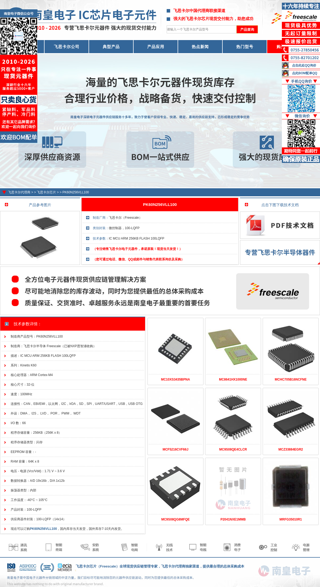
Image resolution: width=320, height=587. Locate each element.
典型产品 (111, 46)
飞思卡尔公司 (66, 46)
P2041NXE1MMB (233, 519)
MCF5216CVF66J (176, 449)
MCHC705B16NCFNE (290, 379)
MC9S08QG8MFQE (175, 519)
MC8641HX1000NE (233, 379)
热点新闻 (200, 46)
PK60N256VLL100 (75, 192)
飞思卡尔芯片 (46, 192)
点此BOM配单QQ (304, 73)
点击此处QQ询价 (304, 65)
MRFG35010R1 (290, 519)
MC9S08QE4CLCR (233, 449)
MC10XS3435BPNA (175, 379)
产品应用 (155, 46)
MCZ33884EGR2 (290, 449)
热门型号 (244, 46)
